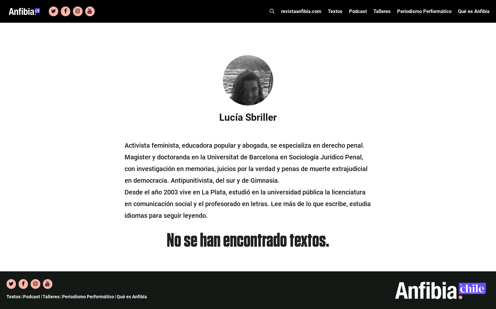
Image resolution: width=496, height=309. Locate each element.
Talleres (382, 11)
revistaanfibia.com (301, 11)
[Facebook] (65, 11)
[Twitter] (53, 11)
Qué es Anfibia (473, 11)
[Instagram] (77, 11)
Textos (335, 11)
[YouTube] (90, 11)
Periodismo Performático (424, 11)
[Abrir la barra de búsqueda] (272, 11)
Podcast (358, 11)
